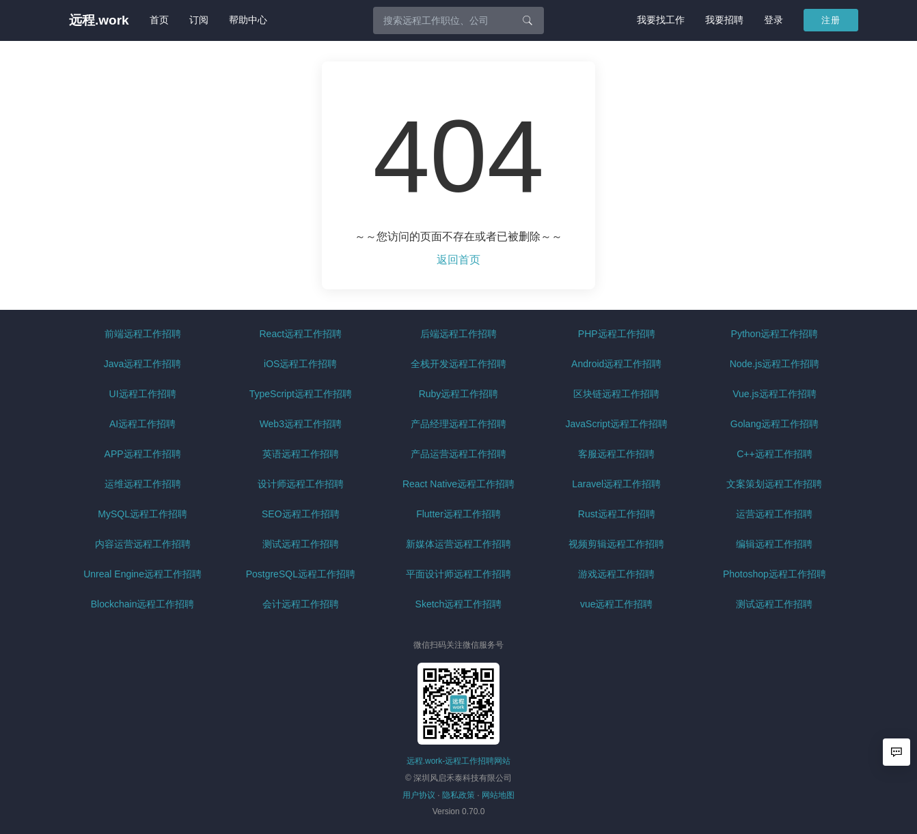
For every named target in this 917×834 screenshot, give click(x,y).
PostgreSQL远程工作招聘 (300, 574)
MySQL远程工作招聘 (142, 513)
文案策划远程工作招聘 (774, 483)
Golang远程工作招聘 (774, 423)
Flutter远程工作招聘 (458, 513)
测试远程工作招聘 (300, 543)
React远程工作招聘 (301, 333)
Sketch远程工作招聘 (458, 604)
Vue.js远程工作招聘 (774, 393)
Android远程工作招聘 (616, 363)
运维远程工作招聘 (143, 483)
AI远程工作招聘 (142, 423)
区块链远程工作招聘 (616, 393)
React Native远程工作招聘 (458, 483)
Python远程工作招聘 (775, 333)
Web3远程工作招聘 (301, 423)
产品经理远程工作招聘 (458, 423)
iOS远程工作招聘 (300, 363)
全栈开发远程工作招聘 (458, 363)
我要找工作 (661, 19)
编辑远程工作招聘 (774, 543)
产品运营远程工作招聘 (458, 453)
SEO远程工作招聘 (301, 513)
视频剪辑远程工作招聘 (616, 543)
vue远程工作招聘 (616, 604)
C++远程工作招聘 (774, 453)
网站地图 (498, 795)
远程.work (99, 20)
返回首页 (458, 259)
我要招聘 (724, 19)
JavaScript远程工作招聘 (617, 423)
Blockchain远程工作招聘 (143, 604)
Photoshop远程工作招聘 (774, 574)
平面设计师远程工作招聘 (458, 574)
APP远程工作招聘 (143, 453)
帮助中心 (248, 19)
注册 (830, 20)
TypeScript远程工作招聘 (300, 393)
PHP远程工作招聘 (616, 333)
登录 (773, 19)
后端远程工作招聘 (458, 333)
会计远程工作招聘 (300, 604)
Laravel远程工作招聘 (616, 483)
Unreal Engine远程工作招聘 (142, 574)
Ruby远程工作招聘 (459, 393)
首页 (159, 19)
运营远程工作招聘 (774, 513)
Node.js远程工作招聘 (774, 363)
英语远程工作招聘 (300, 453)
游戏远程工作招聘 (616, 574)
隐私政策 (458, 795)
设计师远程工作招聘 (301, 483)
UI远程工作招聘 (142, 393)
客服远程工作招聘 (616, 453)
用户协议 (418, 795)
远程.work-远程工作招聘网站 (459, 761)
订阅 (198, 19)
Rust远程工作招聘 (616, 513)
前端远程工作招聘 (143, 333)
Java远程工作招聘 (143, 363)
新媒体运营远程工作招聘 (458, 543)
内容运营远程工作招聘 (143, 543)
